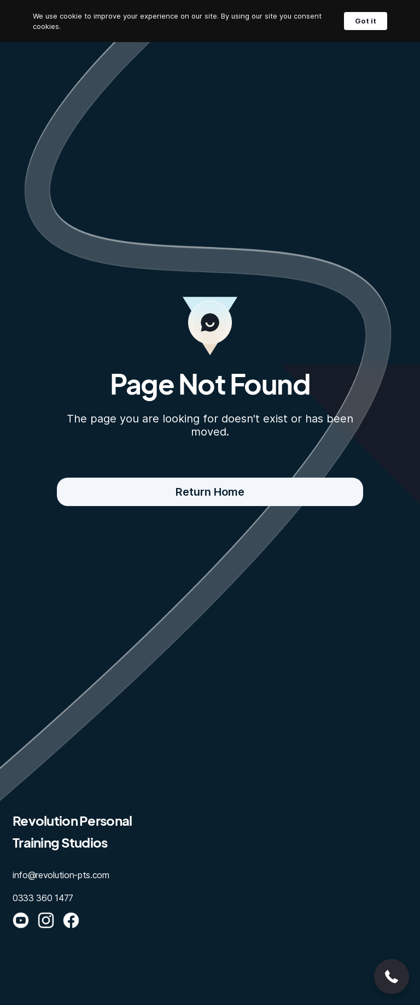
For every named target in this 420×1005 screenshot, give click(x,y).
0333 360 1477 (43, 897)
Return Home (210, 491)
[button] (391, 976)
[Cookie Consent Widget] (210, 21)
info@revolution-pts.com (61, 874)
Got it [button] (365, 20)
